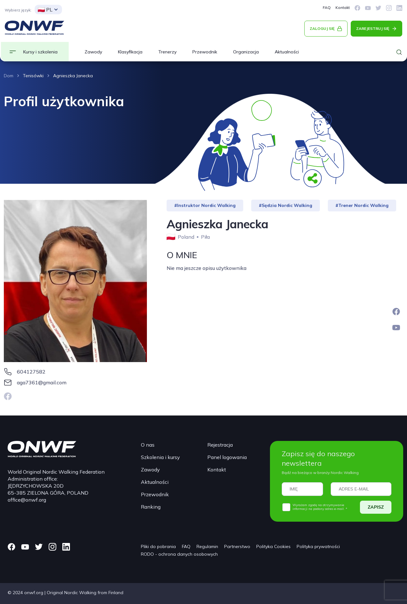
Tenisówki (33, 76)
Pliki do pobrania (158, 546)
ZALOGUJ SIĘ (322, 28)
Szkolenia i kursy (160, 457)
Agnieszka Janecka (73, 76)
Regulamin (207, 546)
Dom (8, 76)
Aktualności (287, 52)
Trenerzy (167, 52)
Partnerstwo (237, 546)
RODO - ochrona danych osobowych (179, 554)
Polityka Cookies (273, 546)
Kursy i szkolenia (40, 52)
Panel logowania (227, 457)
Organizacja (246, 52)
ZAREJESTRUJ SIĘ (372, 28)
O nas (148, 445)
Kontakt (342, 7)
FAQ (327, 7)
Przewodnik (204, 52)
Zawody (93, 52)
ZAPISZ (376, 507)
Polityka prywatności (318, 546)
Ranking (151, 507)
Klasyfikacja (130, 52)
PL (45, 9)
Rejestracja (220, 445)
